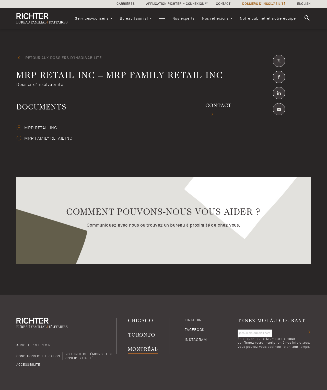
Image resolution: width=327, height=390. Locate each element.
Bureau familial (134, 18)
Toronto (141, 335)
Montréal (143, 349)
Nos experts (183, 18)
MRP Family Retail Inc (48, 138)
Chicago (140, 321)
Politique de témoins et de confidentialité (89, 356)
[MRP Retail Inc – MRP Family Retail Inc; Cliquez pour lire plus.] (163, 82)
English (304, 4)
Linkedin (193, 320)
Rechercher (307, 18)
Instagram (196, 339)
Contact (223, 4)
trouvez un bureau (165, 225)
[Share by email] (279, 109)
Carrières (125, 4)
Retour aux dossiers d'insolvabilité (63, 57)
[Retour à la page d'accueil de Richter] (41, 18)
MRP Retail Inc (40, 127)
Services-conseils (91, 18)
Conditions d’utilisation (38, 356)
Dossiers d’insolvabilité (264, 4)
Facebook (194, 329)
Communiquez (101, 225)
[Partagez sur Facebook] (279, 77)
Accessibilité (28, 365)
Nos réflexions (215, 18)
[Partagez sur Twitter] (279, 61)
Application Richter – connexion (175, 4)
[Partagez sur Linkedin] (279, 93)
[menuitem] (93, 18)
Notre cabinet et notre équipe (268, 18)
